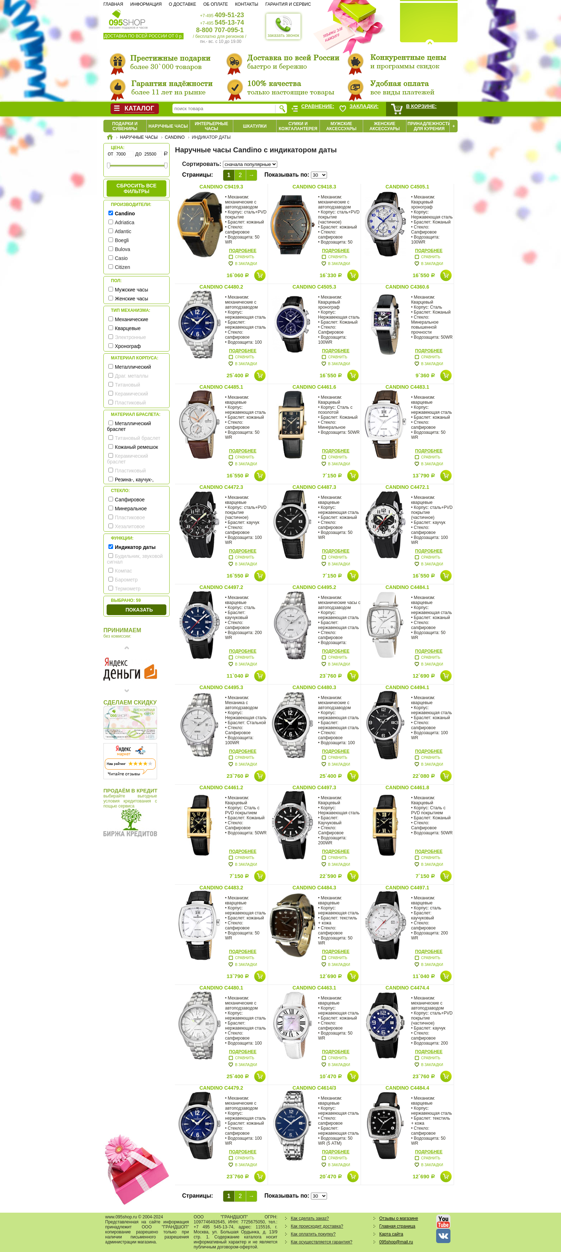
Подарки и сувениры (125, 126)
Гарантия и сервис (288, 4)
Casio (121, 258)
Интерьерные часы (211, 126)
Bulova (122, 249)
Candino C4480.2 (221, 287)
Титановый (127, 385)
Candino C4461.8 (407, 787)
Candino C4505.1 (407, 187)
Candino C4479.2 (221, 1088)
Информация (146, 4)
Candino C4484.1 (407, 587)
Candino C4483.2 (221, 887)
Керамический (131, 394)
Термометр (128, 588)
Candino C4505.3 (314, 287)
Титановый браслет (137, 438)
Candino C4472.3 (221, 487)
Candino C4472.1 (407, 487)
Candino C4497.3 (314, 787)
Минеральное (131, 508)
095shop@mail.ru (396, 1241)
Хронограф (128, 346)
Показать (139, 610)
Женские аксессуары (385, 126)
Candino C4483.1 (407, 387)
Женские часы (131, 298)
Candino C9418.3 (314, 187)
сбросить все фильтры (137, 188)
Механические (131, 319)
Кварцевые (128, 328)
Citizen (122, 267)
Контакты (246, 4)
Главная (113, 4)
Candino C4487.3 (314, 487)
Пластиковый (130, 403)
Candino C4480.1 (221, 988)
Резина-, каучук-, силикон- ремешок (130, 482)
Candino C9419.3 (221, 187)
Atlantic (123, 231)
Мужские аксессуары (341, 126)
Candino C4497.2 (221, 587)
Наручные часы (168, 126)
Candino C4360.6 (407, 287)
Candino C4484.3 (314, 887)
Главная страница (397, 1226)
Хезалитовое (130, 526)
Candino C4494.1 (407, 687)
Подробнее (243, 250)
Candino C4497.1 (407, 887)
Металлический (133, 367)
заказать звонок (283, 26)
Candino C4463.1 (314, 988)
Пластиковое (130, 517)
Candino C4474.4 (407, 988)
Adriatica (124, 222)
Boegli (122, 240)
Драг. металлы (131, 376)
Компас (123, 571)
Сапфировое (130, 499)
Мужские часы (131, 290)
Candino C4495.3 (221, 687)
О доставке (182, 4)
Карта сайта (391, 1234)
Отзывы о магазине (398, 1218)
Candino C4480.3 (314, 687)
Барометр (126, 580)
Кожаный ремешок (136, 447)
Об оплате (215, 4)
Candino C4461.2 (221, 787)
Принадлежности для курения (429, 126)
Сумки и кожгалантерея (298, 126)
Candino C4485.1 (221, 387)
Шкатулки (255, 126)
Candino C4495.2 (314, 587)
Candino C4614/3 (314, 1088)
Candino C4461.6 (314, 387)
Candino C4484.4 (407, 1088)
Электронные (130, 337)
